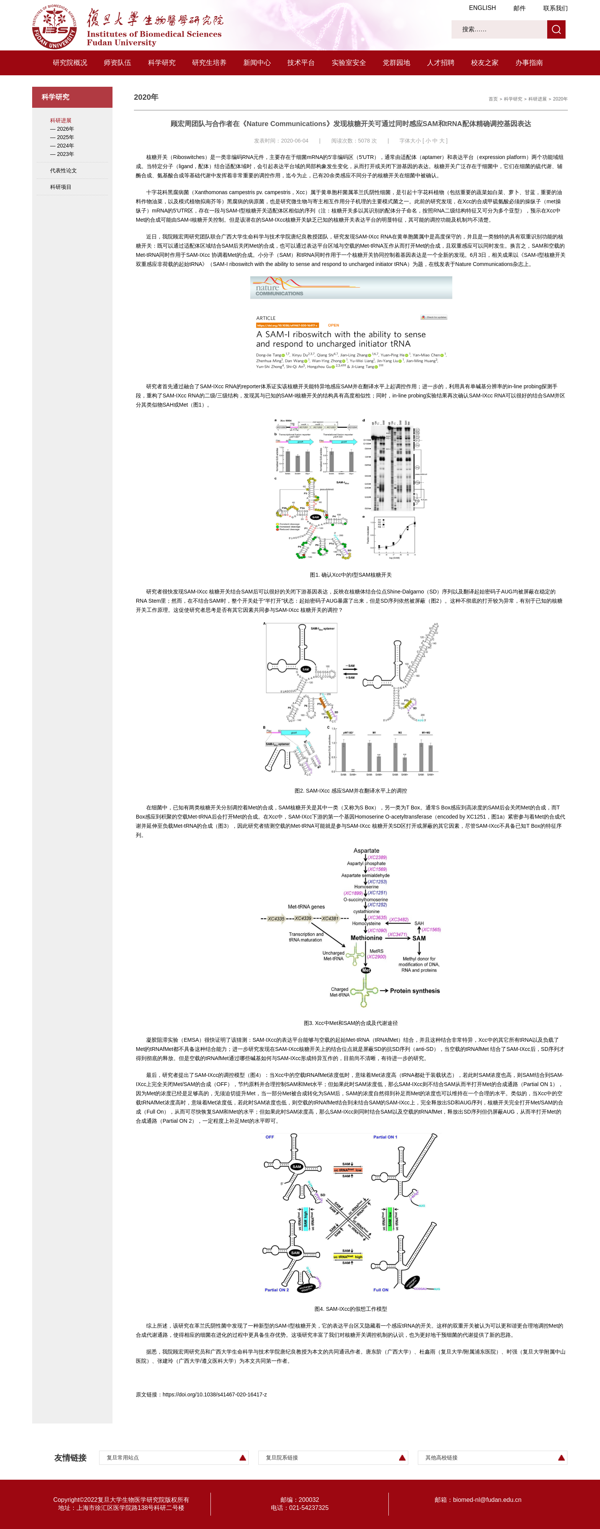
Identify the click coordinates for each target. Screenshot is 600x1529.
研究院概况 (70, 62)
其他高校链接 (442, 1457)
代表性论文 (63, 170)
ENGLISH (482, 8)
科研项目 (61, 187)
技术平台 (301, 62)
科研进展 (61, 120)
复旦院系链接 (282, 1457)
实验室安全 (349, 62)
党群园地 (396, 62)
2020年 (560, 99)
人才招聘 (441, 62)
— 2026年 (62, 129)
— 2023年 (62, 154)
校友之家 (485, 62)
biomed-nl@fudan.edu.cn (487, 1500)
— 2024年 (62, 146)
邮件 (520, 8)
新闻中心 (257, 62)
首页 (493, 99)
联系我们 (555, 8)
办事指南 (529, 62)
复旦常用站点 (123, 1457)
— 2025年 (62, 137)
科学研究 (162, 62)
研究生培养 (209, 62)
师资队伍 (117, 62)
